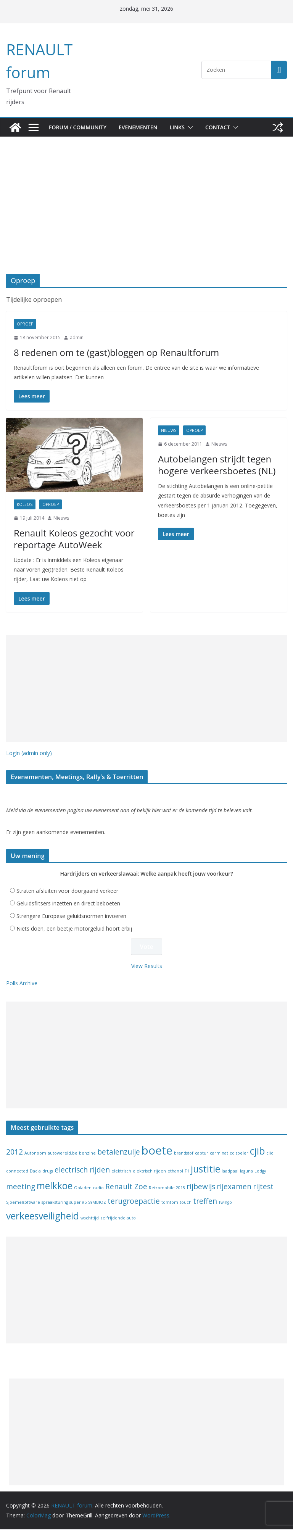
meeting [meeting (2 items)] (20, 1187)
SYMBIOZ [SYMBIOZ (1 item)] (97, 1203)
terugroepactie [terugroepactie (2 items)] (134, 1202)
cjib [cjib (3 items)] (257, 1151)
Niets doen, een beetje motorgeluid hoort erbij (74, 929)
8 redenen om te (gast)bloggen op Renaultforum (102, 352)
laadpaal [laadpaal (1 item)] (230, 1171)
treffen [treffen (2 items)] (205, 1202)
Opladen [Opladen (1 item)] (83, 1188)
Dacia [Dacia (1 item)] (35, 1171)
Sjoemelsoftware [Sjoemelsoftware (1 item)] (23, 1203)
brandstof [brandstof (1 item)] (183, 1153)
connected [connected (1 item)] (17, 1171)
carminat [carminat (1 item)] (219, 1153)
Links (183, 127)
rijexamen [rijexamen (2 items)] (234, 1187)
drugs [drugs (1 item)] (47, 1171)
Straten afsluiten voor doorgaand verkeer (67, 891)
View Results (146, 966)
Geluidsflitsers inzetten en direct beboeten (68, 904)
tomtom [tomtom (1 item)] (169, 1203)
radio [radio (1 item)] (98, 1188)
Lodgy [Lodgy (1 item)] (260, 1171)
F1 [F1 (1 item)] (187, 1171)
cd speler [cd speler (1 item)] (239, 1153)
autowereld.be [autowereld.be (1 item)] (62, 1153)
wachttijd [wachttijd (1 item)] (89, 1218)
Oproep (25, 324)
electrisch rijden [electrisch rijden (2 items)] (82, 1171)
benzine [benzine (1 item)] (87, 1153)
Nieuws (61, 518)
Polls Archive (21, 983)
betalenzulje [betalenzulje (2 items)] (118, 1153)
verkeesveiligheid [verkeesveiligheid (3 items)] (42, 1216)
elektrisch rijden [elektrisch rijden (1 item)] (149, 1171)
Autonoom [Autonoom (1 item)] (35, 1153)
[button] (196, 127)
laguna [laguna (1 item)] (246, 1171)
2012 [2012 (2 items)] (14, 1153)
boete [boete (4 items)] (157, 1151)
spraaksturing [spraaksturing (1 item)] (55, 1203)
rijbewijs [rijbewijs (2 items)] (201, 1187)
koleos (24, 504)
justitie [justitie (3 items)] (205, 1169)
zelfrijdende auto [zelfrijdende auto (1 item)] (118, 1218)
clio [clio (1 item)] (270, 1153)
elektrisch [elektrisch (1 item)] (121, 1171)
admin (77, 337)
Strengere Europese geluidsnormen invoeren (71, 916)
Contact (225, 127)
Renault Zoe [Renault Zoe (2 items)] (126, 1187)
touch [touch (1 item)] (186, 1203)
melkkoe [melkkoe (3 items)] (54, 1186)
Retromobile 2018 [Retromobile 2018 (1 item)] (167, 1188)
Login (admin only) (29, 753)
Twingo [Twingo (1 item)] (225, 1203)
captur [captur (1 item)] (201, 1153)
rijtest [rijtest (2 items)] (263, 1187)
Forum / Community (78, 127)
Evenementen (142, 127)
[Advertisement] (146, 216)
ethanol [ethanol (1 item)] (175, 1171)
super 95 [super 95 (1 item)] (78, 1203)
